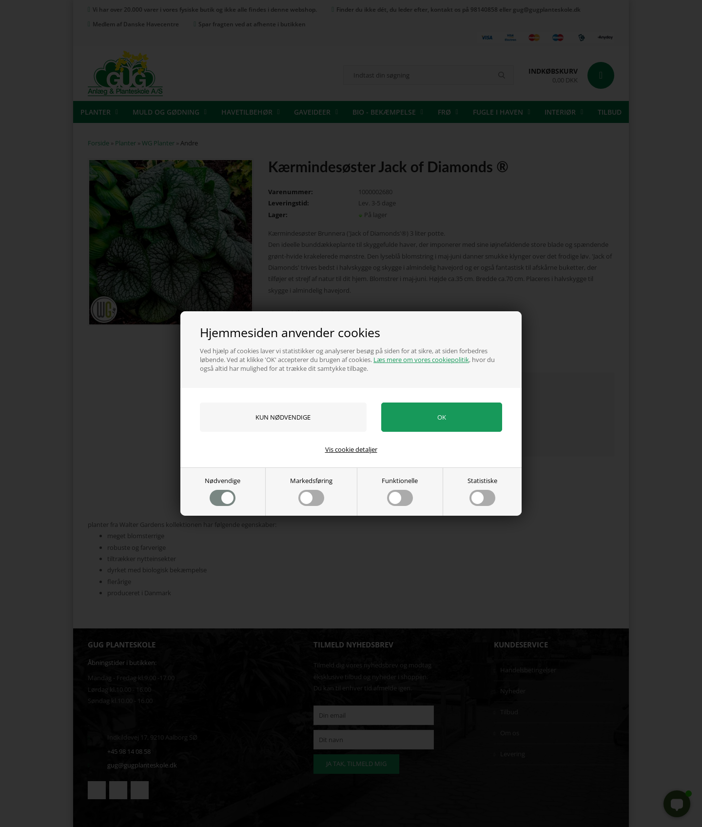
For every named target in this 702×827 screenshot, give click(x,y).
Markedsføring (311, 491)
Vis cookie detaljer (351, 449)
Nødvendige (222, 491)
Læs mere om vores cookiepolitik (421, 359)
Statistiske (482, 491)
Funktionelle (400, 491)
